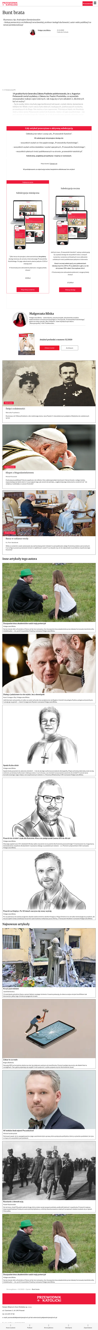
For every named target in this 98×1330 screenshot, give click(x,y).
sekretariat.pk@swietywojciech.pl (45, 1317)
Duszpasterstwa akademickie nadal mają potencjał (24, 623)
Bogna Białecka (8, 1062)
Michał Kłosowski (11, 476)
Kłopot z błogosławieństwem (20, 472)
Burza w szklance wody (17, 538)
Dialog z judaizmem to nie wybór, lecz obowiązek (24, 694)
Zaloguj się (53, 163)
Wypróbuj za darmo (28, 290)
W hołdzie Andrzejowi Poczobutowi (18, 1130)
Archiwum (69, 348)
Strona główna (11, 1289)
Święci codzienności (15, 408)
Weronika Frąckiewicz (13, 412)
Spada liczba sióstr (11, 765)
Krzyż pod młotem (11, 989)
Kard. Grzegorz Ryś (9, 697)
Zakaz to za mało (10, 1060)
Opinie (28, 1289)
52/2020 (68, 339)
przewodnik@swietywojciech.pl (19, 1317)
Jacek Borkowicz (9, 991)
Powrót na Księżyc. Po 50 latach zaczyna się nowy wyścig (27, 911)
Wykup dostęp (70, 290)
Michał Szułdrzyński (10, 1133)
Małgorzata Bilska (44, 30)
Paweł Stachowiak (9, 1204)
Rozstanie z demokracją (13, 1201)
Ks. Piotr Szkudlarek (12, 542)
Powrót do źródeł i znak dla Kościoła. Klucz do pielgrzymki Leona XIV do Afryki (36, 838)
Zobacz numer (49, 348)
